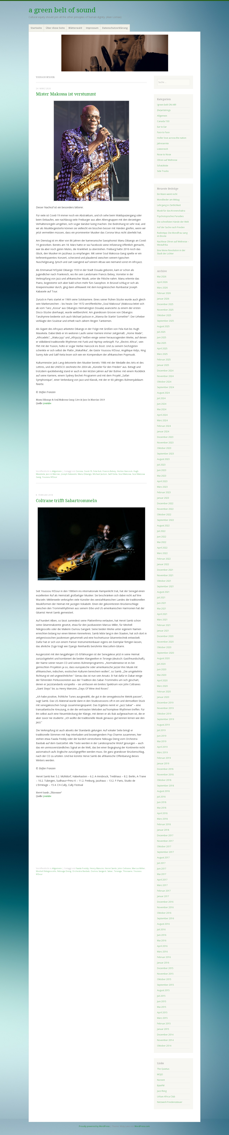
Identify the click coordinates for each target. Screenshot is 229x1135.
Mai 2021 (161, 608)
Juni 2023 (161, 470)
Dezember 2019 (165, 702)
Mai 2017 (161, 874)
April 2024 (162, 414)
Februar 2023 (164, 492)
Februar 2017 (164, 890)
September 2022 (165, 520)
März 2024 (162, 420)
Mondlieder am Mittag (168, 199)
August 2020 (163, 658)
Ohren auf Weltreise (167, 160)
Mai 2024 (161, 409)
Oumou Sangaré (98, 871)
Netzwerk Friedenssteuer (169, 1102)
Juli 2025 (161, 331)
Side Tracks (163, 171)
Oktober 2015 (164, 979)
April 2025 (162, 348)
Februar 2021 (164, 625)
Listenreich (162, 148)
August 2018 (163, 791)
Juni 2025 (161, 337)
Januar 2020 (163, 697)
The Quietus (163, 1068)
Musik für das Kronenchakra (171, 210)
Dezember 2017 (165, 835)
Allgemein (57, 471)
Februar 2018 (164, 824)
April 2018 (162, 813)
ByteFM (160, 1085)
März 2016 (162, 951)
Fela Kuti (97, 471)
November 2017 (165, 840)
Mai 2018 (161, 807)
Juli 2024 (161, 398)
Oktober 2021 (164, 580)
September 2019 (165, 719)
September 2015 (165, 984)
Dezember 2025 (165, 304)
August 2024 (163, 392)
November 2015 (165, 973)
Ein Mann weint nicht (167, 194)
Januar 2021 (163, 630)
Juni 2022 (161, 536)
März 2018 (162, 818)
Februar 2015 (164, 1023)
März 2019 (162, 752)
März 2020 (162, 686)
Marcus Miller (138, 868)
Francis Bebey (109, 471)
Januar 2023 (163, 497)
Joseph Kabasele (69, 474)
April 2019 (162, 746)
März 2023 (162, 486)
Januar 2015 (163, 1029)
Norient (161, 1079)
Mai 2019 (161, 741)
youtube (47, 403)
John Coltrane (124, 868)
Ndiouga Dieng (64, 871)
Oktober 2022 (164, 514)
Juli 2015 (161, 995)
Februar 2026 (164, 293)
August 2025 (163, 326)
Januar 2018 (163, 829)
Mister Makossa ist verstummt (66, 94)
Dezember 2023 (165, 437)
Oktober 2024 (164, 381)
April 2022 (162, 547)
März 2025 (162, 354)
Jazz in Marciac (53, 474)
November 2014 (165, 1040)
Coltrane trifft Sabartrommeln (66, 500)
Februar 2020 (164, 691)
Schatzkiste (162, 165)
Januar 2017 (163, 896)
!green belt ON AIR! (166, 104)
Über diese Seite (55, 27)
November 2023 (165, 442)
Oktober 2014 (164, 1045)
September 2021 (165, 586)
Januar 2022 (163, 564)
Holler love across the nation (171, 137)
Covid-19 (88, 471)
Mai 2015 (161, 1006)
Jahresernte (163, 143)
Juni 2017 (161, 868)
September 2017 (165, 852)
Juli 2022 (161, 531)
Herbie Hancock (124, 471)
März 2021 (162, 619)
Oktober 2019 (164, 713)
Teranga (118, 871)
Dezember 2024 (165, 370)
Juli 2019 (161, 730)
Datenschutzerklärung (115, 27)
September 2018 (165, 785)
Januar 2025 (163, 365)
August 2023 (163, 459)
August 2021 (163, 591)
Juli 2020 (161, 663)
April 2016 (162, 946)
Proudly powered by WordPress (94, 1126)
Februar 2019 (164, 757)
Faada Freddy (82, 868)
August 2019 (163, 724)
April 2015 (162, 1012)
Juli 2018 (161, 796)
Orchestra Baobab (81, 871)
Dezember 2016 (165, 901)
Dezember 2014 (165, 1034)
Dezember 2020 (165, 636)
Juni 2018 (161, 802)
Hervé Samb (111, 868)
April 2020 (162, 680)
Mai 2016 (161, 940)
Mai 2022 (161, 542)
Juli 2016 (161, 929)
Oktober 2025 (164, 315)
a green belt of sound (62, 10)
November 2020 (165, 641)
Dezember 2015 (165, 968)
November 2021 (165, 575)
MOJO (160, 1074)
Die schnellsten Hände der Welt (173, 221)
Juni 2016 (161, 935)
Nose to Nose (164, 154)
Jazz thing (162, 1091)
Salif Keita (112, 474)
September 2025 (165, 320)
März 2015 (162, 1018)
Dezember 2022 (165, 503)
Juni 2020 (161, 669)
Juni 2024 (161, 403)
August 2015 (163, 990)
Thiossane (127, 871)
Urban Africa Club (166, 1096)
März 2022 (162, 553)
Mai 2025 (161, 342)
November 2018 (165, 774)
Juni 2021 (161, 603)
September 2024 (165, 387)
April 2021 (162, 614)
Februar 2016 (164, 957)
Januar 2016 (163, 962)
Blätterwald (75, 27)
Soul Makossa (124, 474)
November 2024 (165, 376)
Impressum (92, 27)
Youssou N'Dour (49, 477)
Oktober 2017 (164, 846)
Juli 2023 (161, 464)
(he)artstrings (163, 110)
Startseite (36, 27)
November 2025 (165, 309)
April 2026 (162, 282)
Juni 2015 (161, 1001)
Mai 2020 (161, 674)
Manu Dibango (85, 474)
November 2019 (165, 708)
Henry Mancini (97, 868)
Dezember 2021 (165, 569)
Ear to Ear (162, 126)
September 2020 (165, 652)
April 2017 (162, 879)
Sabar (110, 871)
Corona (79, 471)
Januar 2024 (163, 431)
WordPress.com (142, 1126)
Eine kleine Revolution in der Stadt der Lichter (171, 252)
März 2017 (162, 885)
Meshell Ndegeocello (46, 871)
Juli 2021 (161, 597)
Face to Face (163, 132)
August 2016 (163, 923)
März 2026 (162, 287)
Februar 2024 (164, 425)
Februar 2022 (164, 558)
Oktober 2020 (164, 647)
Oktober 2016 (164, 912)
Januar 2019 (163, 763)
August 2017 (163, 857)
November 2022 (165, 508)
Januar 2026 (163, 298)
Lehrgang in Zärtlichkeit (169, 205)
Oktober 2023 (164, 448)
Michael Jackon (100, 474)
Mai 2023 (161, 475)
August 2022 (163, 525)
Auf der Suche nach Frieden (171, 227)
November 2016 (165, 907)
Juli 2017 (161, 863)
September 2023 (165, 453)
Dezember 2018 (165, 769)
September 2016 (165, 918)
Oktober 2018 (164, 780)
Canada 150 (163, 121)
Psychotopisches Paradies (170, 216)
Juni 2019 (161, 735)
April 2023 (162, 481)
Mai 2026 (161, 276)
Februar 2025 (164, 359)
